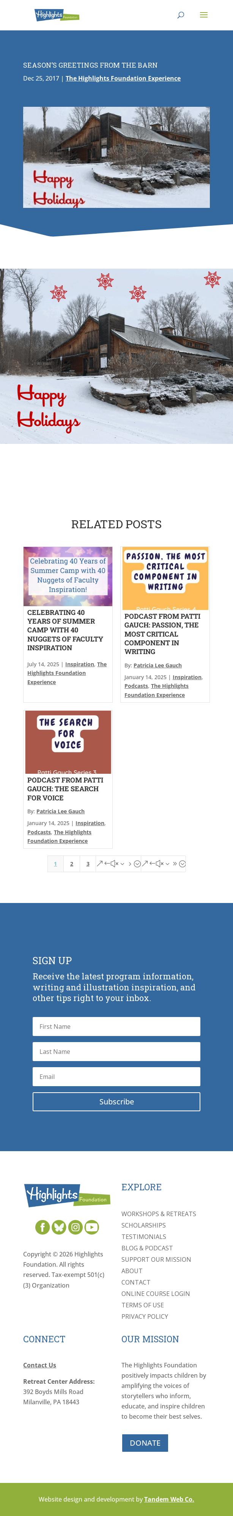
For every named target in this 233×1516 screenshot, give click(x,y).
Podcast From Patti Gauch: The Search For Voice (65, 788)
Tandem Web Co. (169, 1499)
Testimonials (143, 1237)
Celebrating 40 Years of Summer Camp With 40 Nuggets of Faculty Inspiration (65, 630)
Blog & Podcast (147, 1248)
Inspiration (79, 664)
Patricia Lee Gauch (158, 665)
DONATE (145, 1443)
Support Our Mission (156, 1260)
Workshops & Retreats (158, 1214)
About (132, 1271)
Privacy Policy (144, 1317)
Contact (136, 1283)
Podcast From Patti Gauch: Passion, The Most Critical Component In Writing (162, 633)
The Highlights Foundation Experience (123, 78)
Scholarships (143, 1226)
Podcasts (136, 685)
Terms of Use (142, 1305)
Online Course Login (155, 1294)
